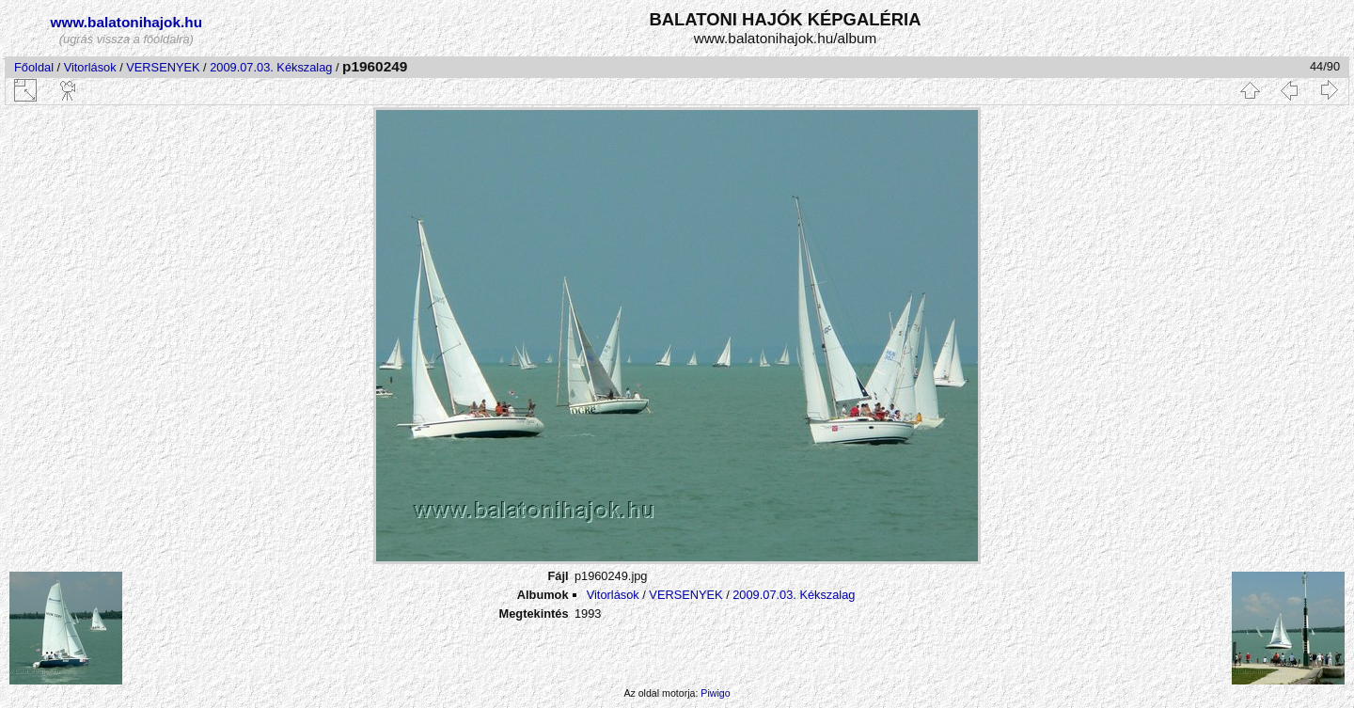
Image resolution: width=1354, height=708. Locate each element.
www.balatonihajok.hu (127, 22)
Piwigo (715, 693)
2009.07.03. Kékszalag (271, 67)
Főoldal (34, 67)
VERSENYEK (162, 67)
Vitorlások (90, 67)
